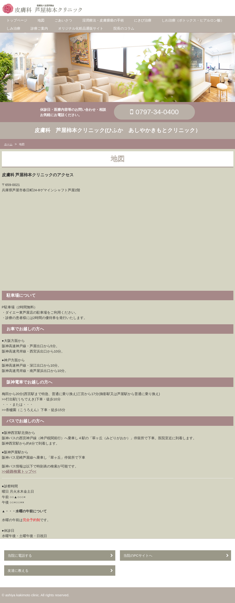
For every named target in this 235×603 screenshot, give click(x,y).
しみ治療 (13, 28)
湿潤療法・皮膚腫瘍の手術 (103, 20)
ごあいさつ (63, 20)
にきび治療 (142, 20)
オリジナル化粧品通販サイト (80, 28)
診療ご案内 (39, 28)
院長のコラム (123, 28)
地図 (41, 20)
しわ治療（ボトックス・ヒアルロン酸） (193, 20)
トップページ (16, 20)
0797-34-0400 (157, 112)
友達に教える (18, 570)
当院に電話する (20, 555)
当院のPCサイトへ (138, 555)
